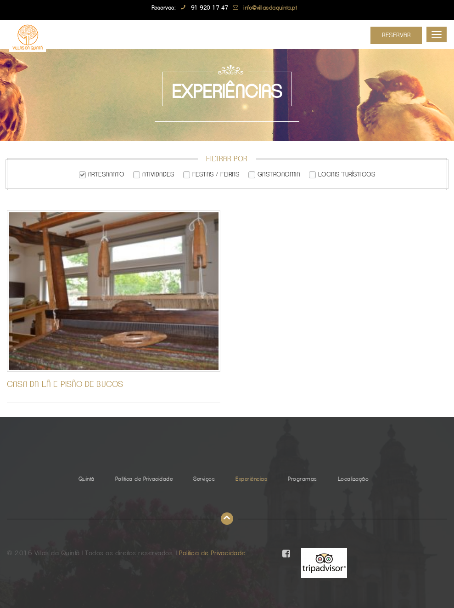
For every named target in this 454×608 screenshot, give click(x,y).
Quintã (86, 479)
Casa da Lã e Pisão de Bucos (65, 385)
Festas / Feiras (216, 174)
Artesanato (106, 174)
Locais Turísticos (347, 174)
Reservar (396, 35)
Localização (353, 479)
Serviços (204, 479)
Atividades (158, 174)
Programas (302, 479)
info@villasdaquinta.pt (270, 8)
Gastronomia (279, 174)
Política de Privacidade (144, 479)
